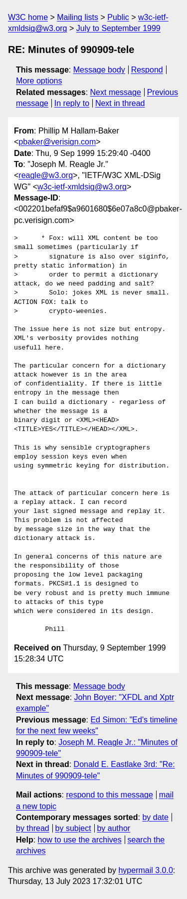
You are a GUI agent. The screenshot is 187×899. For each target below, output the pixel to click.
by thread (32, 828)
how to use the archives (80, 840)
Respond (147, 70)
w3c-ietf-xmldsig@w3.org (82, 186)
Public (118, 17)
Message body (99, 70)
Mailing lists (77, 17)
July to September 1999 (118, 28)
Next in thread (120, 103)
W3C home (28, 17)
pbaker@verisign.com (57, 142)
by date (155, 817)
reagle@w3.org (45, 175)
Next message (115, 92)
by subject (73, 828)
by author (113, 828)
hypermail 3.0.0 (145, 870)
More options (39, 80)
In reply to (71, 103)
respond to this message (109, 794)
